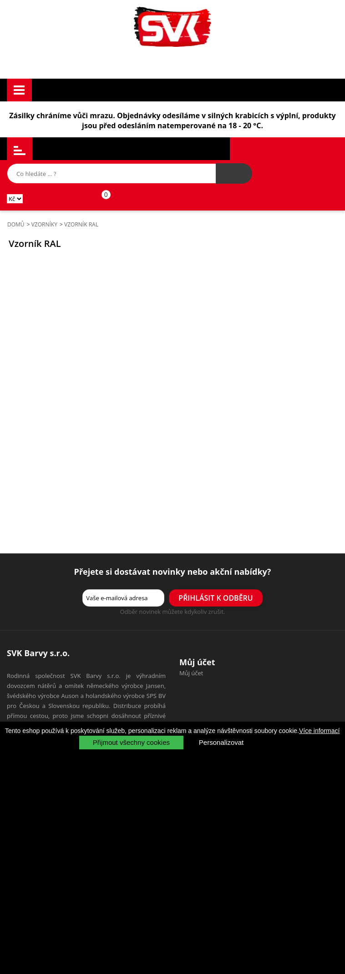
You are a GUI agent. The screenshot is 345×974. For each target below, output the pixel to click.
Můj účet (191, 673)
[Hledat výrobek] (234, 173)
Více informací (319, 730)
